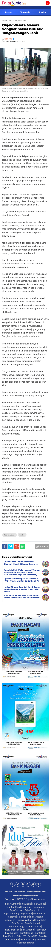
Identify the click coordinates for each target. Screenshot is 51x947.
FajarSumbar (12, 903)
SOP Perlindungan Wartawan (25, 896)
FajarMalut (25, 939)
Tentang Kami (19, 891)
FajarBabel (26, 913)
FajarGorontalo (12, 929)
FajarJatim (9, 920)
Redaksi (8, 891)
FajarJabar (23, 916)
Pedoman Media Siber (36, 891)
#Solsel (22, 535)
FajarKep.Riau (12, 907)
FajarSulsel (35, 926)
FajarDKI (11, 916)
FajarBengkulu (32, 910)
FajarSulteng (32, 923)
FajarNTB (21, 936)
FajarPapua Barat (25, 942)
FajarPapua (39, 939)
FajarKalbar (11, 933)
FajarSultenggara (18, 926)
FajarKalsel (39, 933)
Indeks (42, 12)
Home (4, 20)
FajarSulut (40, 920)
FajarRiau (26, 907)
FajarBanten (39, 913)
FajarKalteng (25, 933)
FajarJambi (38, 907)
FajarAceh (25, 903)
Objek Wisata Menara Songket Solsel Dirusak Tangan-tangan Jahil (22, 29)
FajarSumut (38, 903)
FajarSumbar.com (35, 899)
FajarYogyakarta (25, 920)
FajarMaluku (12, 939)
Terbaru (8, 12)
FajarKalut (40, 929)
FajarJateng (36, 916)
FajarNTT (32, 936)
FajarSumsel (16, 910)
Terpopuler (25, 12)
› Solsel (23, 20)
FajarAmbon (27, 929)
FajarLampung (11, 913)
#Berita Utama (9, 535)
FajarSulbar (17, 923)
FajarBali (43, 936)
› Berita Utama (14, 20)
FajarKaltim (9, 936)
